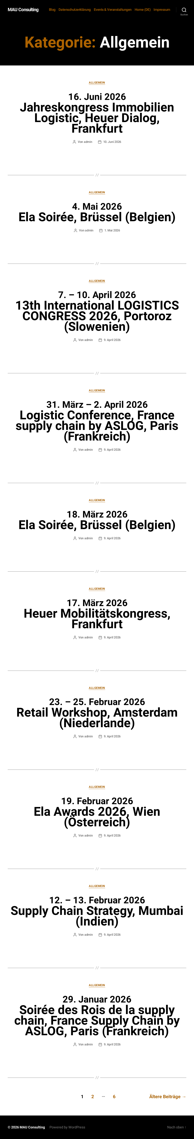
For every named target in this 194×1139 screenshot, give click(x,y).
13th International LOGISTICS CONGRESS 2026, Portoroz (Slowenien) (97, 311)
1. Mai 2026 (112, 230)
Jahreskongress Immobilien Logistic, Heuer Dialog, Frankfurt (97, 113)
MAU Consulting (23, 9)
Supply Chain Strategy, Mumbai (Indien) (97, 912)
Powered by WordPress (67, 1127)
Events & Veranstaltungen (113, 10)
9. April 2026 (112, 340)
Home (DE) (143, 10)
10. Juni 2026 (112, 142)
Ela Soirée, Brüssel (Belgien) (97, 212)
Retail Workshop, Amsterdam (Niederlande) (97, 713)
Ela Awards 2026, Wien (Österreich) (97, 812)
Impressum (162, 10)
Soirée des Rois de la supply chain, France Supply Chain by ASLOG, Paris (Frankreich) (97, 1016)
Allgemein (97, 82)
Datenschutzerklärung (75, 10)
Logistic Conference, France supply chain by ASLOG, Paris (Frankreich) (97, 421)
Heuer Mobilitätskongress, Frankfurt (97, 614)
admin (88, 142)
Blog (52, 10)
